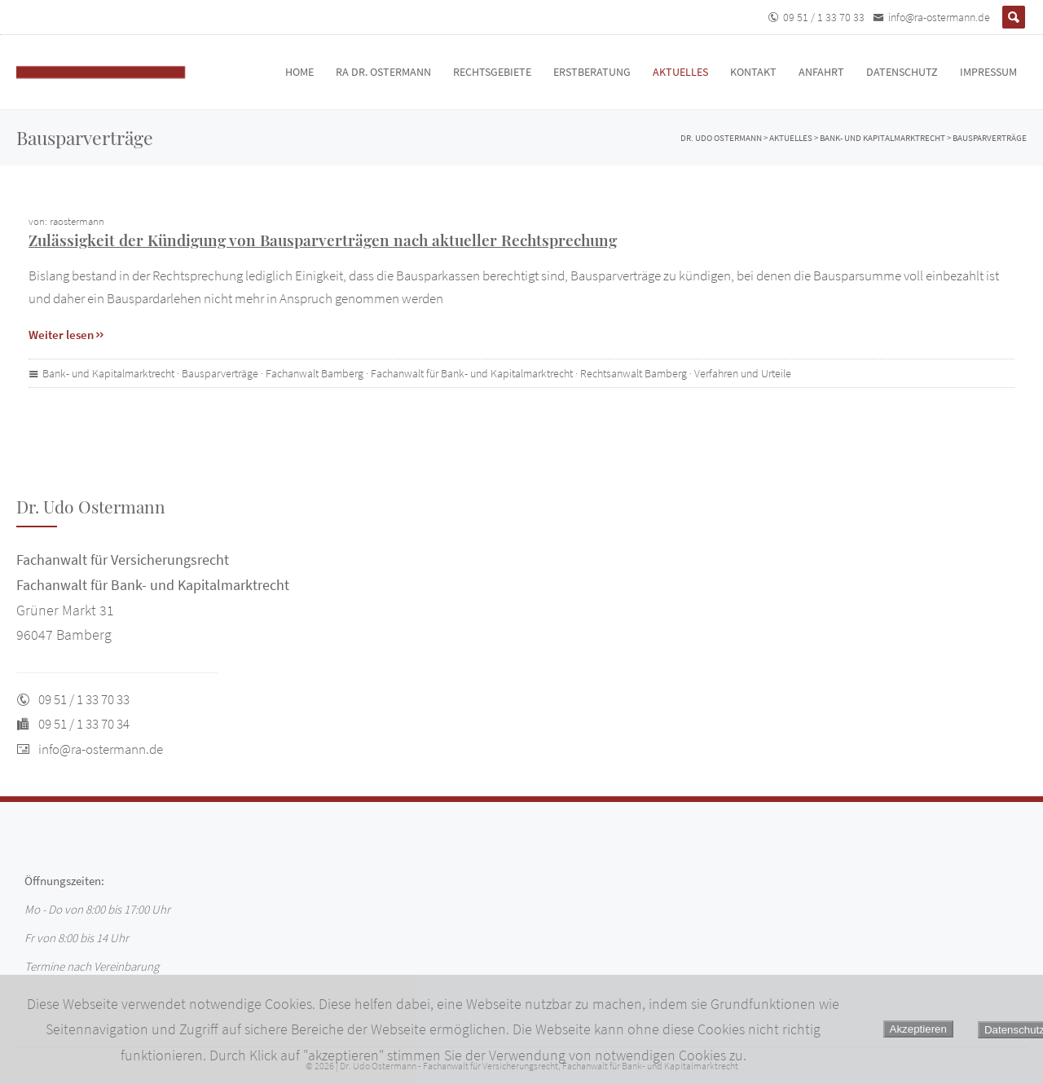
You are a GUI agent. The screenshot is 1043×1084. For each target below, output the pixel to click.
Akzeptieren (918, 1029)
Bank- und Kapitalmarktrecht (108, 373)
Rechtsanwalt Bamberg (633, 373)
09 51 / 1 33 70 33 (824, 17)
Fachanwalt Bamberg (314, 373)
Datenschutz (902, 71)
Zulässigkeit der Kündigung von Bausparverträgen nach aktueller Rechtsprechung (323, 239)
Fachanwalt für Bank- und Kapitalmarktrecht (472, 373)
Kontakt (753, 71)
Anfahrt (821, 71)
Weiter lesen (67, 334)
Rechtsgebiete (492, 71)
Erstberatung (592, 71)
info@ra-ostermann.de (939, 17)
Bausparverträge (220, 373)
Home (299, 71)
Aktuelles (680, 71)
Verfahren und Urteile (742, 373)
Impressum (988, 71)
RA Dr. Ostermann (383, 71)
